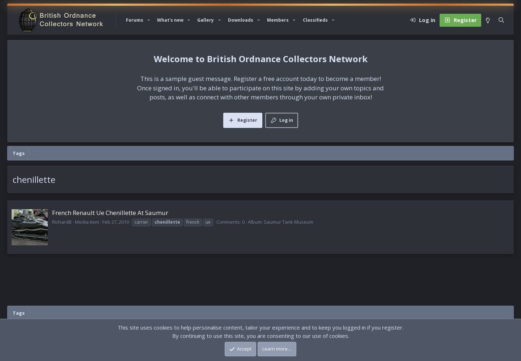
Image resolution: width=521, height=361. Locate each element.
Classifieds (315, 20)
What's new (170, 20)
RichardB (62, 222)
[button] (149, 20)
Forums (134, 20)
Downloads (240, 20)
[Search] (501, 20)
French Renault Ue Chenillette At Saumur (110, 213)
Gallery (205, 20)
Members (278, 20)
